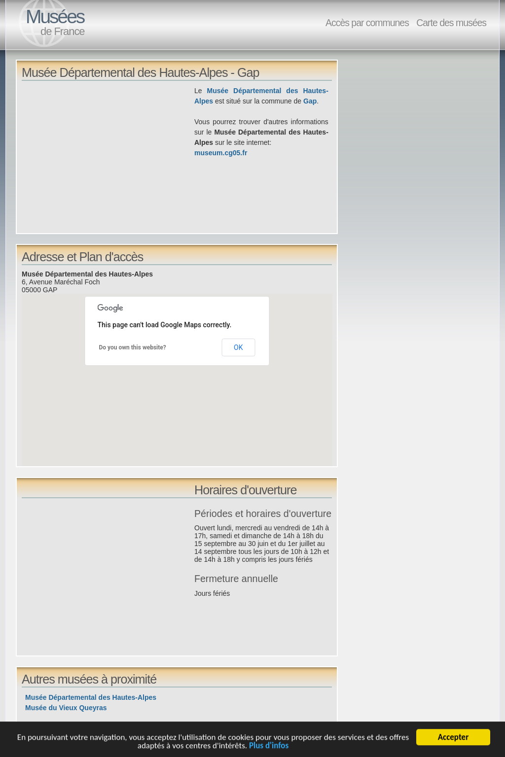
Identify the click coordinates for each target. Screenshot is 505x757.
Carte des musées (451, 22)
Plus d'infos (269, 747)
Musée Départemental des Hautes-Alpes (90, 697)
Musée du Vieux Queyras (66, 708)
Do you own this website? (132, 347)
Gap (310, 101)
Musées (55, 16)
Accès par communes (367, 22)
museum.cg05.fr (220, 153)
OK (238, 347)
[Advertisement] (108, 155)
